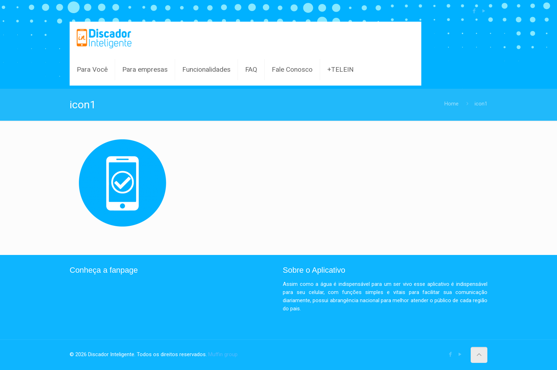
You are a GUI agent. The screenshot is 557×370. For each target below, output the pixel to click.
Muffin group (223, 354)
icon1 (481, 103)
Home (451, 103)
